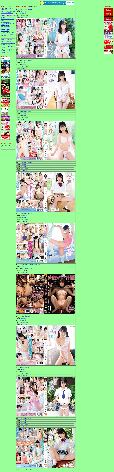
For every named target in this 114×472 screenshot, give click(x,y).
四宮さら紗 (24, 11)
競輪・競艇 (6, 40)
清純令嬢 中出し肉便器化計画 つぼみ (31, 264)
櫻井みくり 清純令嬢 (26, 60)
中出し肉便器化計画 (26, 268)
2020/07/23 (24, 17)
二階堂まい (24, 164)
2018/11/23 (24, 426)
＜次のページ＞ (28, 469)
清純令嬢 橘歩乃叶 (26, 367)
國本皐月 (23, 113)
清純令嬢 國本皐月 (26, 111)
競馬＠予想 (4, 9)
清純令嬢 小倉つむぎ (26, 213)
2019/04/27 (24, 272)
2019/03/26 (24, 324)
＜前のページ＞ (20, 469)
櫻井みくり (24, 62)
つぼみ (23, 266)
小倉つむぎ (24, 215)
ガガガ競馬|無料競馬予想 (7, 32)
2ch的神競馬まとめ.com (7, 8)
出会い (11, 50)
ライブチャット (5, 50)
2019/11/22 (24, 119)
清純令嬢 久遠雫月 (26, 316)
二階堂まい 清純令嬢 (26, 162)
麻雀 (11, 40)
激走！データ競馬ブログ (7, 26)
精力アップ (12, 49)
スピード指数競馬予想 (7, 13)
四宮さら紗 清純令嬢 (26, 9)
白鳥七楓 (23, 420)
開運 (9, 44)
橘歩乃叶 (23, 369)
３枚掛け (3, 20)
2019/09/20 (24, 170)
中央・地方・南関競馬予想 (8, 34)
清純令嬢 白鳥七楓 (26, 418)
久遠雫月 (23, 318)
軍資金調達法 (4, 44)
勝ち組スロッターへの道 (7, 19)
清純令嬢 (23, 13)
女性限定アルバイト (6, 52)
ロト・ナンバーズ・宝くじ (8, 43)
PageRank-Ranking (5, 22)
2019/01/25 (24, 375)
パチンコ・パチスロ (6, 41)
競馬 (2, 40)
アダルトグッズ (5, 49)
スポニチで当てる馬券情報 (8, 11)
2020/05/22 (24, 68)
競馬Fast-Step (4, 35)
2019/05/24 (24, 221)
